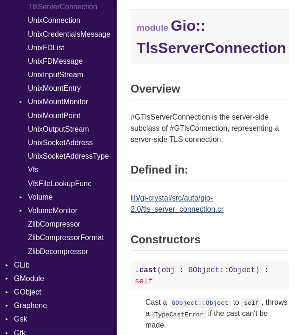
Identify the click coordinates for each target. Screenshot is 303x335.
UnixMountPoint (54, 116)
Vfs (33, 170)
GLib (22, 265)
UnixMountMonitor (58, 102)
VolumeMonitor (53, 210)
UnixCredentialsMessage (69, 34)
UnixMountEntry (54, 88)
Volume (40, 197)
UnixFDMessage (55, 61)
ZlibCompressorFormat (66, 237)
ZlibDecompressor (58, 251)
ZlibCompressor (54, 224)
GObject (27, 292)
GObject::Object (199, 303)
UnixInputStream (55, 75)
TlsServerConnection (62, 7)
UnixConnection (54, 20)
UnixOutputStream (58, 129)
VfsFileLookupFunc (60, 184)
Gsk (20, 319)
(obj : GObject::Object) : (202, 276)
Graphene (30, 305)
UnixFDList (46, 48)
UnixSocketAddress (60, 143)
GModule (29, 278)
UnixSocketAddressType (68, 156)
